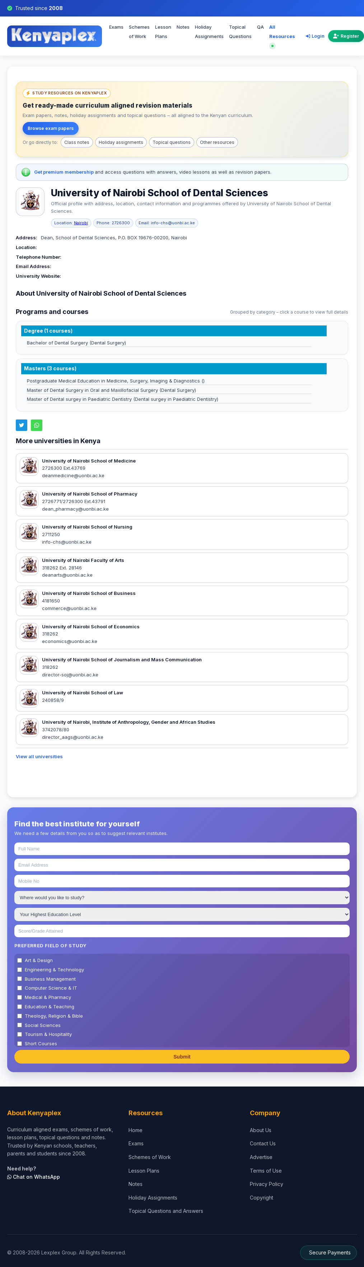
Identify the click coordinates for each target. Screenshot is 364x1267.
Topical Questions (240, 31)
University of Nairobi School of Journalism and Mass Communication (122, 659)
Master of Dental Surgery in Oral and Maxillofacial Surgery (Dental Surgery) (111, 390)
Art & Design (39, 960)
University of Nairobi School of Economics (91, 626)
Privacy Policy (266, 1184)
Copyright (261, 1198)
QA (260, 27)
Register (346, 36)
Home (136, 1130)
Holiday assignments (121, 142)
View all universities (39, 756)
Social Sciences (43, 1025)
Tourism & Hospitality (48, 1034)
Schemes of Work (139, 31)
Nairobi (81, 222)
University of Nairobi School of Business (89, 593)
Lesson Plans (163, 31)
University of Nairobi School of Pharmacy (89, 494)
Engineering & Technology (54, 969)
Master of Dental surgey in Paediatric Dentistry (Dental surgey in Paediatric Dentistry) (122, 399)
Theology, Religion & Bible (54, 1016)
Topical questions (172, 142)
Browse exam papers (51, 128)
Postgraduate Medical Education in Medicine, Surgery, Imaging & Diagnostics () (116, 381)
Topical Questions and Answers (166, 1211)
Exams (116, 27)
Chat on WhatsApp (33, 1177)
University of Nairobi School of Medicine (89, 461)
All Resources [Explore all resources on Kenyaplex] (282, 35)
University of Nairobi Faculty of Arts (83, 560)
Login (315, 36)
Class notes (76, 142)
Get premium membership (64, 172)
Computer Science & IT (51, 988)
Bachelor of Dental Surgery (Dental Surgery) (76, 343)
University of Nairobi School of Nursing (87, 527)
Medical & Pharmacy (48, 997)
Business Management (50, 979)
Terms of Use (266, 1171)
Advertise (261, 1157)
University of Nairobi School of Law (82, 692)
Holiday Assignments (209, 31)
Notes (183, 27)
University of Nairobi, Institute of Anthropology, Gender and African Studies (128, 722)
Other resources (217, 142)
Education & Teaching (49, 1006)
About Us (260, 1130)
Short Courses (41, 1043)
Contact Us (263, 1143)
